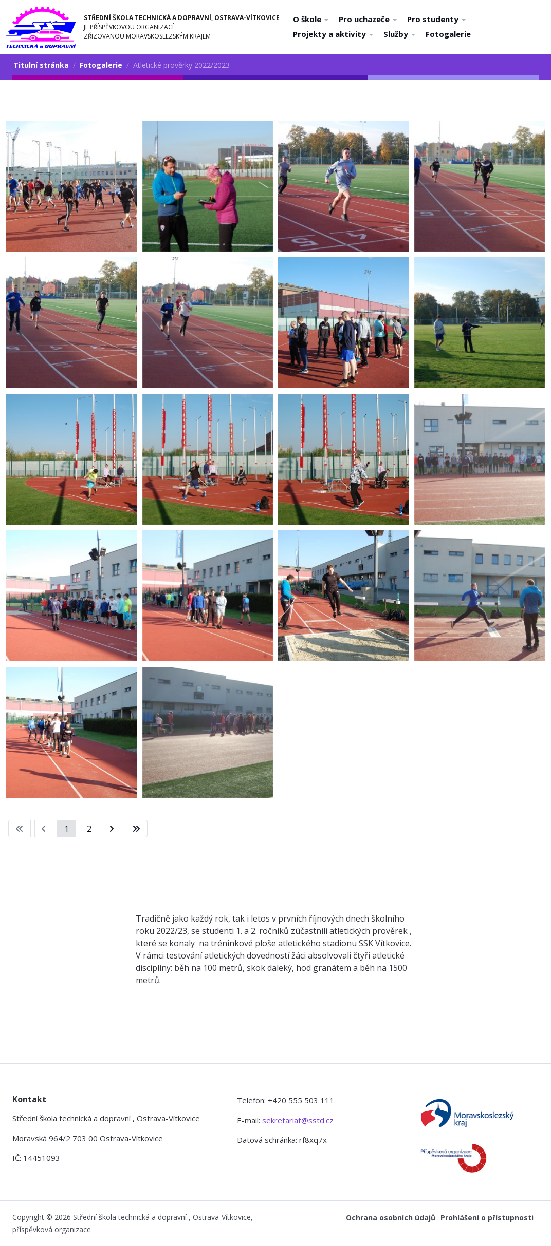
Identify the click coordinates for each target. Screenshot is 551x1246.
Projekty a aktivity (333, 34)
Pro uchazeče (368, 19)
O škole (310, 19)
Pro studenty (436, 19)
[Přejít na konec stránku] (136, 828)
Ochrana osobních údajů (390, 1217)
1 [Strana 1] (66, 828)
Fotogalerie (448, 34)
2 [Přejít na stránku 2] (89, 828)
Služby (399, 34)
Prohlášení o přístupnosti (487, 1217)
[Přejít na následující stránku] (111, 828)
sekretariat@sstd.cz (298, 1120)
